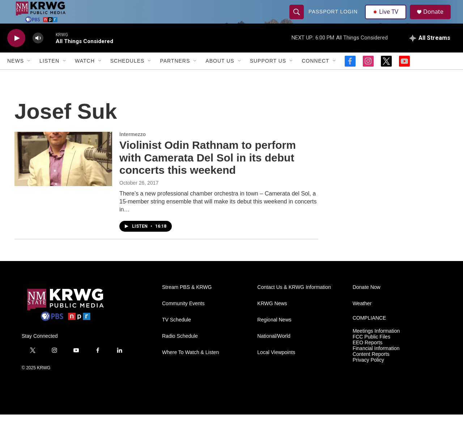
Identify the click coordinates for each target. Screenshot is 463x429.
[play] (16, 53)
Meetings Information (376, 345)
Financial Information (376, 363)
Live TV (387, 18)
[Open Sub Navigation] (29, 75)
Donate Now (367, 301)
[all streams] (430, 52)
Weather (362, 318)
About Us (219, 75)
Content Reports (371, 368)
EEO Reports (367, 357)
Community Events (183, 318)
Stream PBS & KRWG (187, 301)
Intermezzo (132, 149)
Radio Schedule (180, 350)
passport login (333, 19)
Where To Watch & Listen (190, 367)
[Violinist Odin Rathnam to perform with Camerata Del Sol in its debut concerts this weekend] (63, 173)
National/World (273, 350)
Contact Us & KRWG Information (294, 301)
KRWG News (272, 318)
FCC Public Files (371, 351)
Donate (437, 19)
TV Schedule (176, 334)
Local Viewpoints (276, 367)
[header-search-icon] (297, 19)
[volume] (38, 53)
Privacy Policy (368, 374)
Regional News (274, 334)
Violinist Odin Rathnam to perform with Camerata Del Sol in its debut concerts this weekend (207, 172)
